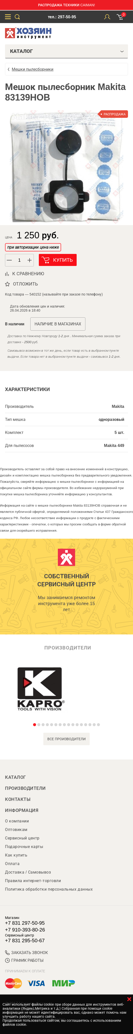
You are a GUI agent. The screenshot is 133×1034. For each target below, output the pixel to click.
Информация (21, 810)
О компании (17, 821)
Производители (25, 788)
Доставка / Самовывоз (28, 872)
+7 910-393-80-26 (25, 929)
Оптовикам (16, 829)
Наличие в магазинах (58, 324)
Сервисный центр (22, 838)
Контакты (18, 799)
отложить (25, 284)
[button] (30, 260)
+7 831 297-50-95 (25, 923)
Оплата (12, 864)
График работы (24, 960)
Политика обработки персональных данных (49, 889)
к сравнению (28, 273)
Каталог (15, 777)
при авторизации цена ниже (33, 247)
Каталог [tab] (67, 51)
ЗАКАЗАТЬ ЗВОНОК (26, 952)
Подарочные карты (24, 846)
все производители (66, 739)
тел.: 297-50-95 (62, 17)
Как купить (16, 855)
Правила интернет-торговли (33, 881)
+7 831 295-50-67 (25, 940)
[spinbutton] (19, 260)
